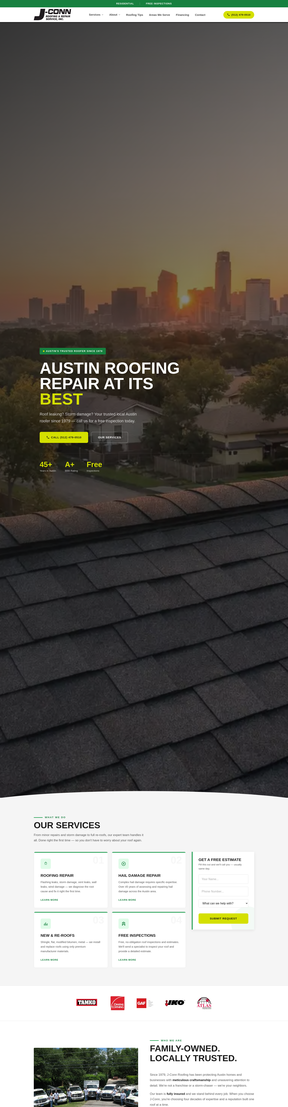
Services (96, 14)
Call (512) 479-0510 (64, 437)
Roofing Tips (134, 14)
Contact (200, 14)
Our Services (109, 437)
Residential (125, 3)
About (114, 14)
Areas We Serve (159, 14)
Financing (182, 14)
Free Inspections (159, 3)
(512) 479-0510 (239, 14)
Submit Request (223, 918)
